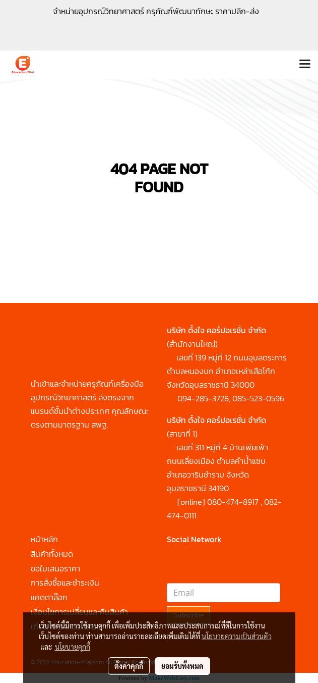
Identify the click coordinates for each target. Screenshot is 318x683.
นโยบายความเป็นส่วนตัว (237, 636)
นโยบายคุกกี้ (72, 646)
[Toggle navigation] (305, 65)
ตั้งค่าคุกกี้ (128, 665)
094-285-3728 (203, 398)
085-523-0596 (258, 398)
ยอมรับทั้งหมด (182, 665)
